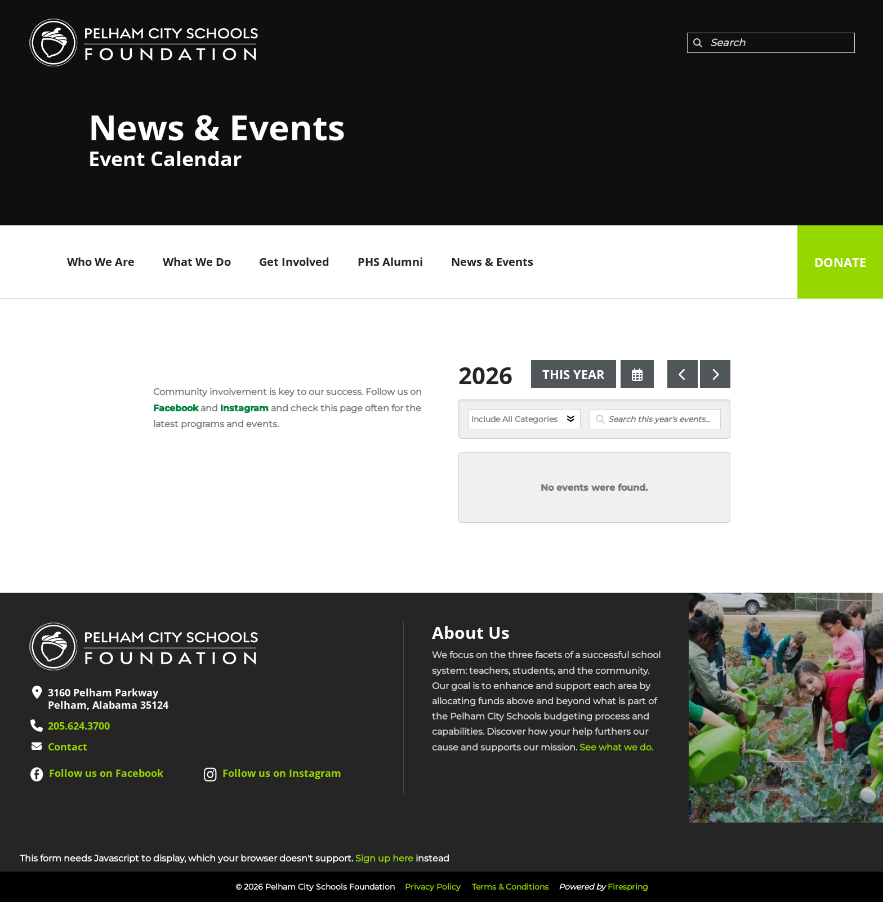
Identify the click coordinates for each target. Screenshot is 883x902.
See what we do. (616, 747)
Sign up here (384, 858)
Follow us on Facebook (106, 773)
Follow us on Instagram (281, 773)
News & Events (492, 261)
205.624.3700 (79, 725)
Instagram (244, 408)
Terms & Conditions (510, 887)
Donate (840, 262)
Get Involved (294, 261)
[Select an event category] (524, 419)
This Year (573, 374)
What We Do (197, 261)
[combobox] (771, 43)
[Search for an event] (655, 419)
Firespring (628, 887)
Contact (67, 746)
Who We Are (101, 261)
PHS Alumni (390, 261)
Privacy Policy (433, 887)
